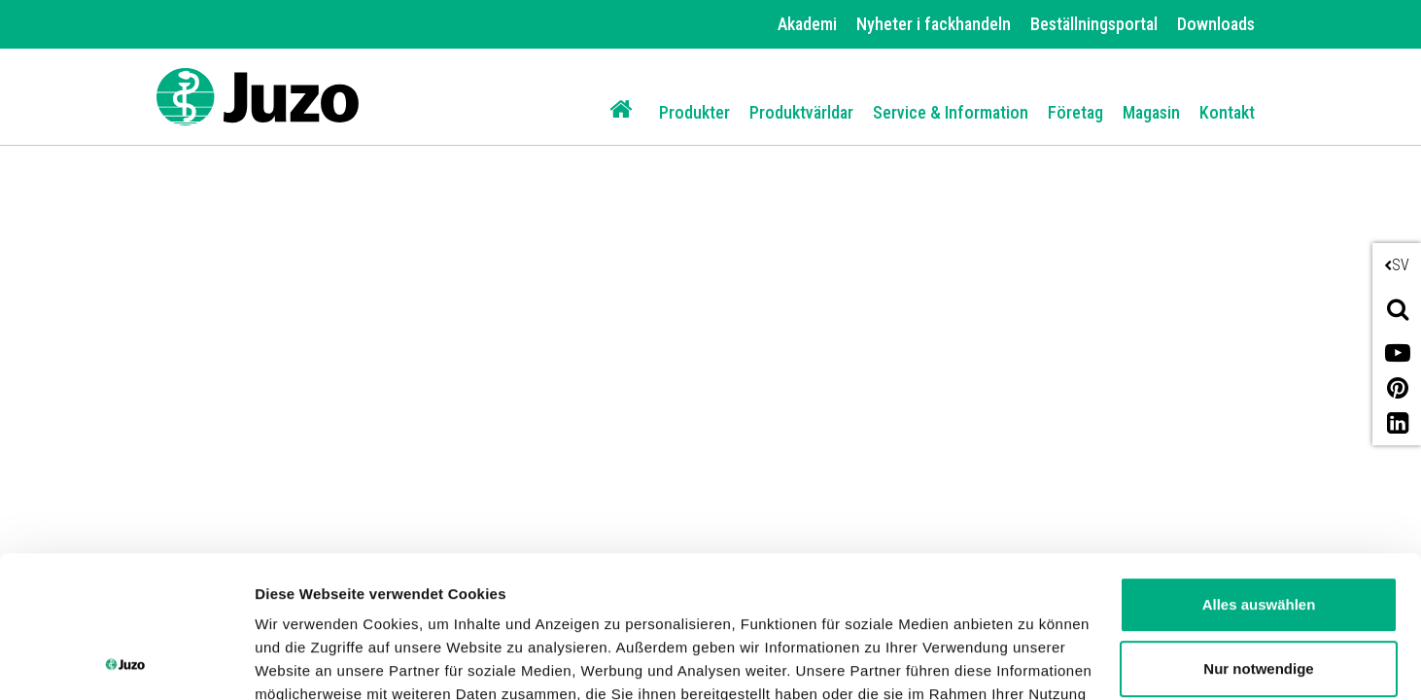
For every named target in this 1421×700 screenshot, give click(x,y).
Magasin (1151, 112)
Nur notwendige (1258, 535)
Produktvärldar (801, 112)
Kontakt (1227, 112)
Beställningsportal (1094, 24)
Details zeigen (304, 661)
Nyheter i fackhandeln (933, 24)
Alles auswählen (1259, 472)
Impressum (800, 608)
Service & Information (950, 112)
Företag (1075, 112)
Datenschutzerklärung (642, 608)
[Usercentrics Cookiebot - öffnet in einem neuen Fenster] (126, 662)
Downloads (1216, 24)
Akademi (807, 24)
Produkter (694, 112)
